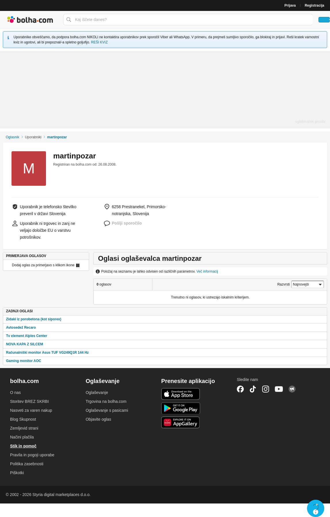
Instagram (265, 389)
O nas (15, 392)
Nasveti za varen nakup (31, 410)
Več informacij (207, 271)
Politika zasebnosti (26, 464)
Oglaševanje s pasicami (107, 410)
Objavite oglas (98, 419)
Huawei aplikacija (180, 422)
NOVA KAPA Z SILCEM (24, 344)
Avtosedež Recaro (21, 327)
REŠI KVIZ (99, 42)
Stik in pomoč (23, 446)
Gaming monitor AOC (23, 361)
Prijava (290, 5)
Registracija (314, 5)
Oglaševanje (97, 392)
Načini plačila (22, 437)
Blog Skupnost (23, 419)
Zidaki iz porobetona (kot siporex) (33, 319)
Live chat (315, 508)
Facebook (240, 389)
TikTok (253, 389)
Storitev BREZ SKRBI (29, 401)
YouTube (279, 389)
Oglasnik (12, 137)
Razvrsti (283, 284)
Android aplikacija (180, 408)
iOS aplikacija (180, 394)
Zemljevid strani (24, 428)
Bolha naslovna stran (30, 19)
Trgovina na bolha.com (106, 401)
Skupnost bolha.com (292, 389)
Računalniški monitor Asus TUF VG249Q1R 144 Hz (47, 353)
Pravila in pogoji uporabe (32, 455)
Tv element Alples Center (26, 336)
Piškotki (17, 472)
